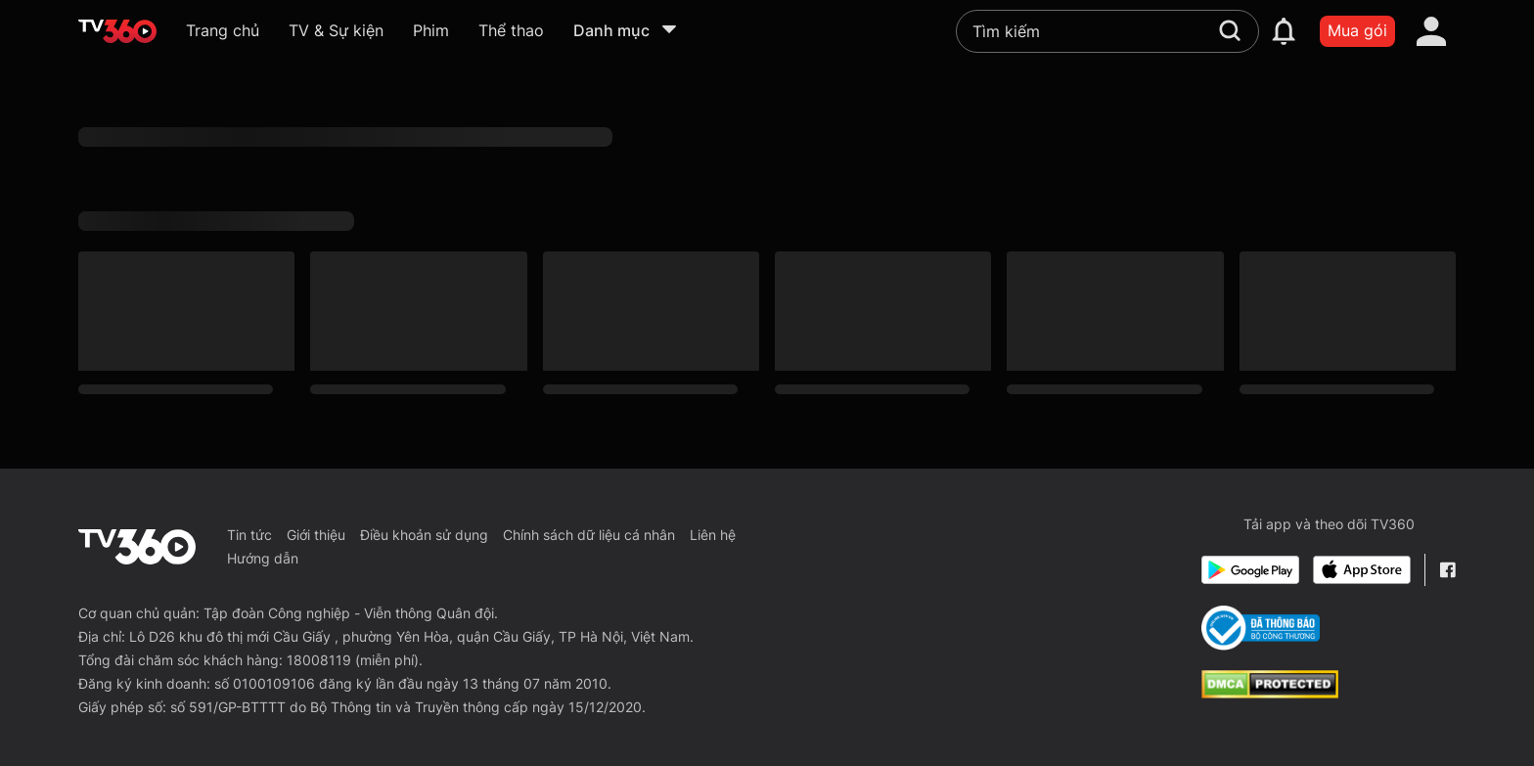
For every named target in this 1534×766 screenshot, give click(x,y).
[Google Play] (1250, 570)
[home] (117, 31)
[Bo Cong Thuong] (1260, 628)
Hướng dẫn (262, 558)
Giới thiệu (316, 534)
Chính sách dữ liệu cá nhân (589, 534)
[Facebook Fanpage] (1447, 570)
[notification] (1283, 31)
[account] (1431, 31)
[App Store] (1362, 570)
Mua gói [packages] (1357, 30)
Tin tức (249, 534)
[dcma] (1269, 692)
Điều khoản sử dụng (424, 534)
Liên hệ (713, 534)
